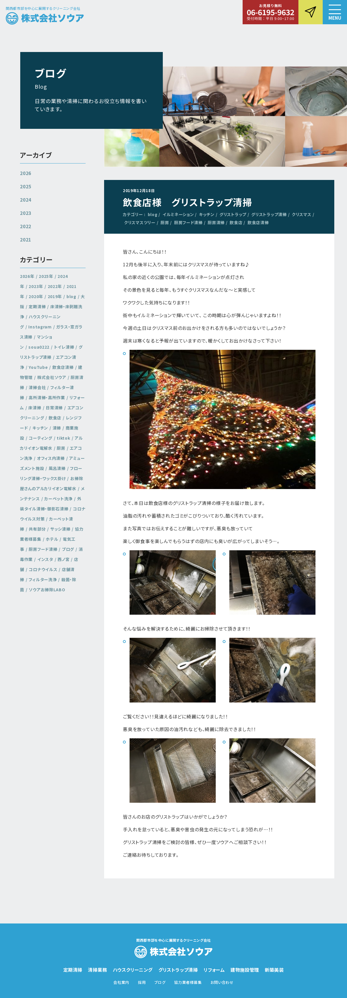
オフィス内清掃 (51, 458)
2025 (25, 186)
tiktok (63, 438)
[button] (335, 12)
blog (153, 214)
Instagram (39, 327)
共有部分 (37, 529)
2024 (25, 199)
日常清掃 (54, 407)
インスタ (45, 559)
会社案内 (121, 982)
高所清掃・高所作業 (47, 397)
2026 (25, 173)
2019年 (55, 296)
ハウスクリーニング (133, 969)
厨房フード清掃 (188, 222)
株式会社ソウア (51, 377)
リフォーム (214, 969)
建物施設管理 (244, 969)
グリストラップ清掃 (269, 214)
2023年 (36, 286)
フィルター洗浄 (43, 579)
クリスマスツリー (140, 222)
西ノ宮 (63, 559)
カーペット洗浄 (58, 498)
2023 (25, 212)
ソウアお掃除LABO (47, 589)
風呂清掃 (57, 468)
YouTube (38, 367)
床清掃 (34, 407)
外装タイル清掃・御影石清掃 (51, 504)
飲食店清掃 (258, 222)
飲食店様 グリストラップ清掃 (187, 202)
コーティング (40, 438)
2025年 (46, 276)
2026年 (27, 276)
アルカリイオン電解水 (51, 443)
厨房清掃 (216, 222)
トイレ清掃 (64, 347)
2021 (25, 239)
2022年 (55, 286)
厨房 (164, 222)
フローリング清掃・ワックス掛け (51, 473)
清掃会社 (37, 387)
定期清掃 (37, 306)
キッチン (207, 214)
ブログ (68, 549)
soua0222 (38, 347)
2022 (25, 226)
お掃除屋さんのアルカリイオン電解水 (51, 483)
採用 (142, 982)
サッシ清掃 (60, 529)
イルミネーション (178, 214)
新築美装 (274, 969)
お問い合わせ (222, 982)
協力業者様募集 (188, 982)
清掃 (57, 428)
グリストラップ (232, 214)
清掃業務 (97, 969)
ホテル (52, 539)
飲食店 (236, 222)
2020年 (36, 296)
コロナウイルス (43, 569)
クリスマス (301, 214)
